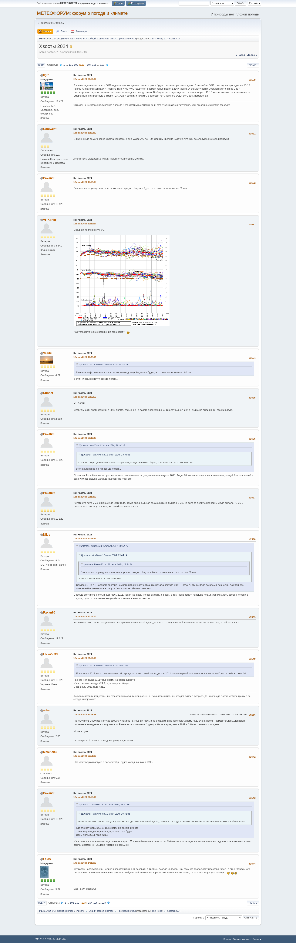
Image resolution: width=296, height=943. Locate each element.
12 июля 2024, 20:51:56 (84, 616)
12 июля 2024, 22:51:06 (84, 756)
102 (76, 64)
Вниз (41, 65)
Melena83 (50, 752)
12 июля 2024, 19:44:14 (84, 357)
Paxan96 (49, 178)
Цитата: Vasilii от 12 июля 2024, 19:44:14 (102, 445)
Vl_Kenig (49, 219)
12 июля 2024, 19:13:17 (84, 224)
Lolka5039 (50, 654)
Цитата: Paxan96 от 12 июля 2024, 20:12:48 (103, 546)
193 (102, 64)
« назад (240, 55)
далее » (252, 55)
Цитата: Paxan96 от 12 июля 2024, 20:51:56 (103, 665)
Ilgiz (154, 38)
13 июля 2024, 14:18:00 (84, 863)
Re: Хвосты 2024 (82, 75)
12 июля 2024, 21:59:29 (84, 714)
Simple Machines (60, 939)
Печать (253, 65)
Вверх (41, 903)
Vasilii (47, 353)
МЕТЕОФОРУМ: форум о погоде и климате (82, 13)
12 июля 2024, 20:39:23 (84, 538)
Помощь (227, 939)
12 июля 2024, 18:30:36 (84, 133)
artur (46, 710)
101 (71, 64)
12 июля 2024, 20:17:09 (84, 497)
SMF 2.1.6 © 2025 (43, 939)
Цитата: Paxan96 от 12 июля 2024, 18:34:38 (103, 364)
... (67, 64)
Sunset (48, 393)
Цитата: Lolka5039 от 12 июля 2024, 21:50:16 (104, 804)
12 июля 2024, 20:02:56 (84, 397)
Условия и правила (242, 939)
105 (94, 64)
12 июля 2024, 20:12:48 (84, 438)
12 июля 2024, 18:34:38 (84, 182)
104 (89, 64)
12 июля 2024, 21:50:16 (84, 658)
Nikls (46, 534)
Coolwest (49, 129)
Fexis (159, 38)
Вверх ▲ (257, 939)
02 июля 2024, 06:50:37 (84, 79)
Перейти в (198, 917)
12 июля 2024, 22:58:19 (84, 797)
